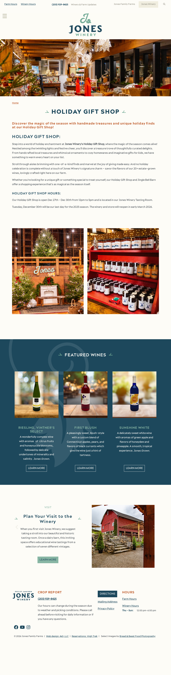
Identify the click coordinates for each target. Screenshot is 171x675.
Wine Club (87, 42)
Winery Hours (28, 4)
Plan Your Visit (24, 42)
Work (149, 42)
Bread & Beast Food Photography (137, 643)
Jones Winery (148, 4)
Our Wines (66, 42)
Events (119, 42)
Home (15, 110)
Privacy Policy (106, 616)
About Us (47, 42)
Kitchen (102, 42)
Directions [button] (107, 601)
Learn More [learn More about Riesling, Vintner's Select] (36, 475)
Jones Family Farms (124, 4)
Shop (135, 42)
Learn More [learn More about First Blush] (85, 475)
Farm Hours (10, 4)
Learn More (48, 567)
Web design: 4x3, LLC (57, 643)
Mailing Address (108, 609)
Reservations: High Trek (84, 643)
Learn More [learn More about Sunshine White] (134, 475)
